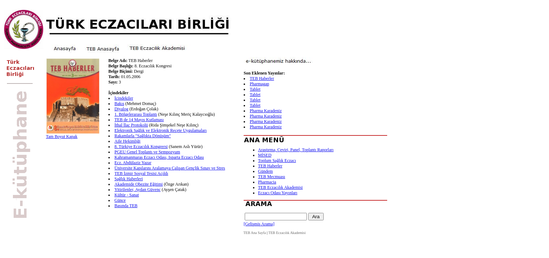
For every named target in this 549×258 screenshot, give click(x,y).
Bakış (119, 103)
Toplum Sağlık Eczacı (277, 160)
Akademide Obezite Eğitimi (138, 184)
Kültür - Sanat (126, 194)
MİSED (264, 155)
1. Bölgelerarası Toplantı (135, 114)
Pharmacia (267, 182)
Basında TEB (125, 205)
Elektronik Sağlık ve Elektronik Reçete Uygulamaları (160, 130)
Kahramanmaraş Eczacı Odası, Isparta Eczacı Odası (159, 157)
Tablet (255, 89)
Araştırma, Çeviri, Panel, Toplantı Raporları (296, 149)
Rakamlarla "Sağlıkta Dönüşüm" (142, 135)
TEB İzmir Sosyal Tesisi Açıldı (141, 173)
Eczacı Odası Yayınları (277, 192)
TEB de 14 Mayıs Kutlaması (139, 119)
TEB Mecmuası (271, 176)
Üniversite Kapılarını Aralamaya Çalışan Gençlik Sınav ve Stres (169, 168)
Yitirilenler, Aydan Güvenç (137, 189)
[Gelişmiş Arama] (259, 223)
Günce (120, 200)
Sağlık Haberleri (128, 178)
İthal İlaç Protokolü (131, 125)
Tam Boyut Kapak (62, 136)
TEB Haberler (262, 78)
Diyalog (121, 108)
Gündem (265, 171)
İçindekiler (123, 98)
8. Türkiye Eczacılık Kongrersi (141, 146)
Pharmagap (259, 83)
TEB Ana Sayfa (254, 233)
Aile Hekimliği (127, 141)
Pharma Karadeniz (266, 110)
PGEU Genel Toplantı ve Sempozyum (147, 151)
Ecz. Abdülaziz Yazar (132, 162)
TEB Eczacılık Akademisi (280, 187)
